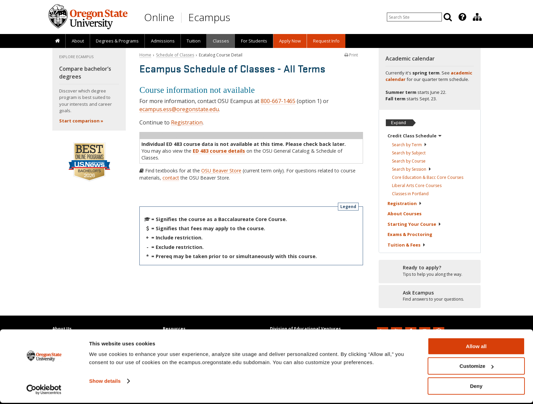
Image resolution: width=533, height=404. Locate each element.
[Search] (447, 17)
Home (145, 55)
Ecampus (209, 17)
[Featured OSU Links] (462, 17)
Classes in (410, 194)
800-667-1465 (278, 101)
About (78, 41)
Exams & (410, 234)
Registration (187, 122)
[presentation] (461, 17)
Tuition (194, 41)
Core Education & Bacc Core (427, 177)
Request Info (326, 41)
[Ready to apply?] (429, 271)
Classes (221, 41)
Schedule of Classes (175, 55)
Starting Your (414, 224)
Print (351, 55)
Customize (477, 367)
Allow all (476, 347)
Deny (476, 387)
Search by (409, 145)
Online (159, 17)
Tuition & (407, 245)
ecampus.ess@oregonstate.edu (179, 109)
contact (170, 177)
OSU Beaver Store (221, 170)
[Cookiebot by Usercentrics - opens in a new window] (44, 391)
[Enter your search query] (414, 17)
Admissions (163, 41)
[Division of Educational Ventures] (477, 17)
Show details (105, 382)
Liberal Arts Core (417, 185)
